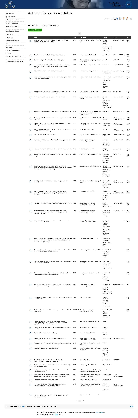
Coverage (9, 37)
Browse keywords (12, 26)
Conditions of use (12, 31)
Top (131, 406)
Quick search (11, 17)
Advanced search (12, 20)
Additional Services (13, 41)
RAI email (9, 47)
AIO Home (10, 13)
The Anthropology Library (13, 51)
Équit (56, 414)
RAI (7, 44)
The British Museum (13, 57)
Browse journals (12, 23)
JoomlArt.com (100, 412)
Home (22, 406)
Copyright (9, 34)
